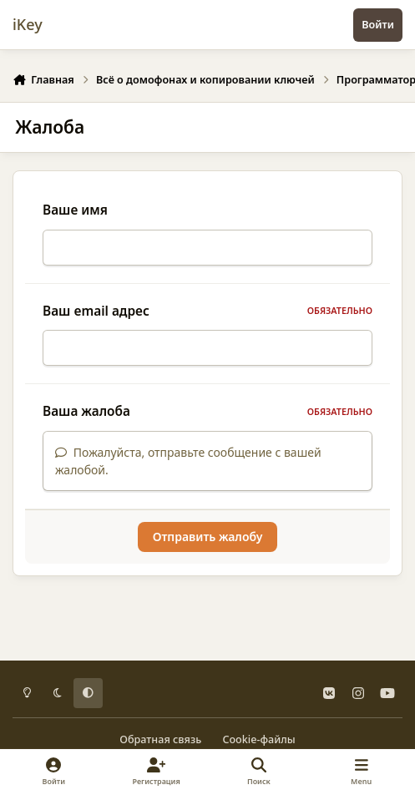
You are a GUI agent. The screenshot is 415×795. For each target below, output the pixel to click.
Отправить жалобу (208, 546)
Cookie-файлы (258, 739)
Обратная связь (160, 739)
